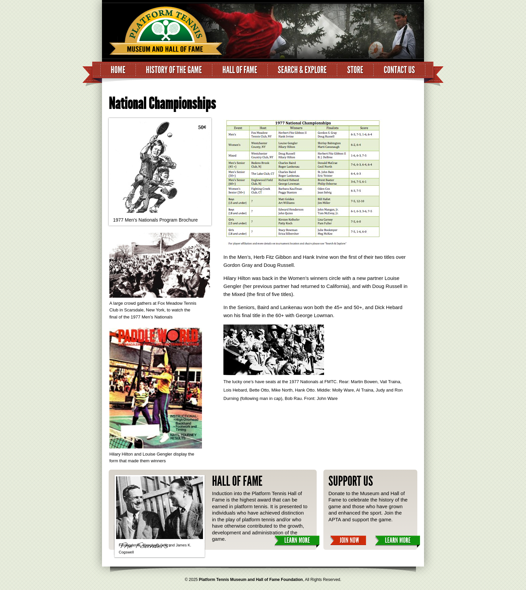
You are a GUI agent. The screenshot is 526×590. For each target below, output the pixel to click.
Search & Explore (302, 69)
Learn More (296, 541)
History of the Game (174, 69)
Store (355, 69)
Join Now (348, 540)
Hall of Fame (239, 69)
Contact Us (399, 69)
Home (118, 69)
